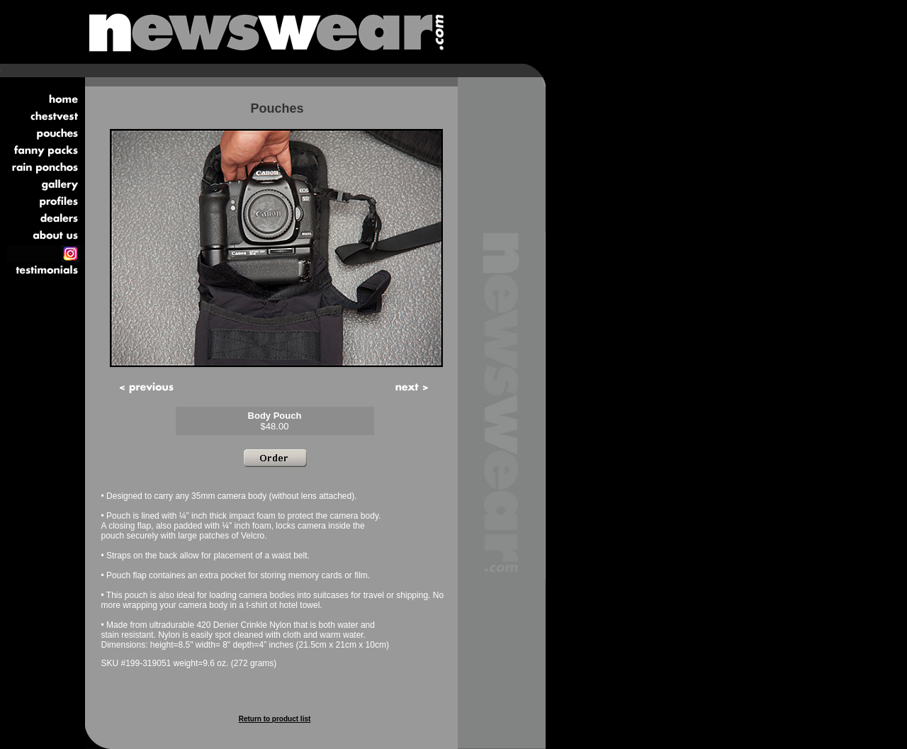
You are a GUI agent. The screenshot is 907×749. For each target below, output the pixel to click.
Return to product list (275, 719)
